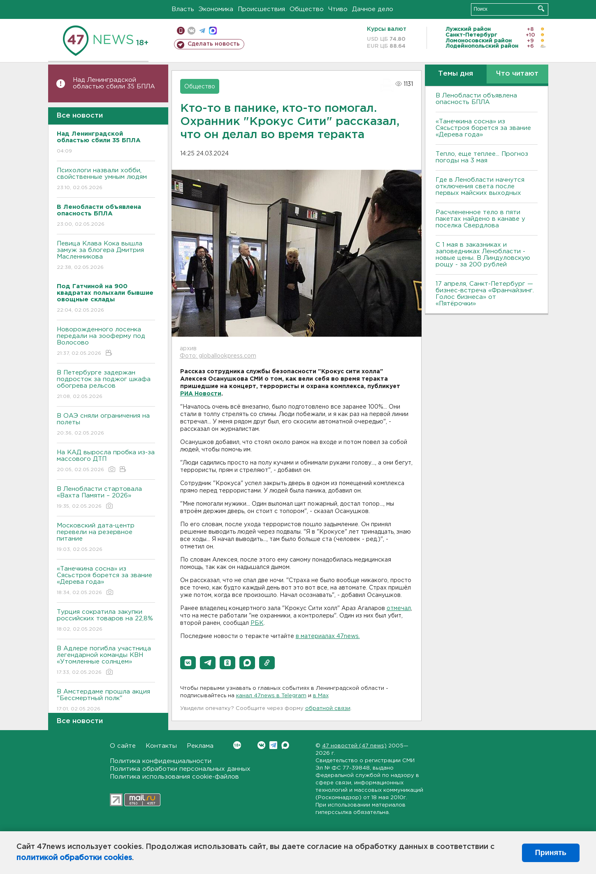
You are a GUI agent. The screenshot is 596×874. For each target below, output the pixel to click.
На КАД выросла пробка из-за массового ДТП (106, 461)
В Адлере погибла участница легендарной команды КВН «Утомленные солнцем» (106, 661)
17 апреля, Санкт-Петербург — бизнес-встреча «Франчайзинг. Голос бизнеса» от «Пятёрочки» (485, 293)
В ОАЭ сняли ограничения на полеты (106, 425)
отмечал (399, 608)
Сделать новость (214, 44)
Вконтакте (237, 745)
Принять (550, 853)
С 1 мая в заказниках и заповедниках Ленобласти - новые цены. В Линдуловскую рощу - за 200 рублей (483, 254)
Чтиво (338, 9)
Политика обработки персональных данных (180, 769)
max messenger (213, 31)
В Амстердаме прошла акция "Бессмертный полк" (106, 700)
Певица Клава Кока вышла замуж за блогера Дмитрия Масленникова (106, 256)
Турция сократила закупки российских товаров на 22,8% (106, 621)
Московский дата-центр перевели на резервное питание (106, 538)
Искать (541, 8)
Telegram (273, 745)
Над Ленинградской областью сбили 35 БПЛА (114, 83)
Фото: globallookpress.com (218, 356)
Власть (183, 9)
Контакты (161, 746)
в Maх (321, 696)
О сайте (123, 746)
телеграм (202, 31)
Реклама (200, 746)
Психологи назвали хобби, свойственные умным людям (106, 179)
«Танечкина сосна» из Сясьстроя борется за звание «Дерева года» (106, 581)
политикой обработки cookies (74, 858)
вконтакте (191, 31)
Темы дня (455, 74)
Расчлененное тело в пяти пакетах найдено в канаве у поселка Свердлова (480, 219)
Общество (307, 9)
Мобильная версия (181, 31)
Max (285, 745)
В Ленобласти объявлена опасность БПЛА (476, 99)
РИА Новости (200, 393)
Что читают (517, 74)
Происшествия (261, 9)
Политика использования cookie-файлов (174, 776)
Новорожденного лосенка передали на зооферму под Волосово (106, 342)
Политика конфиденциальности (160, 761)
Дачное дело (372, 9)
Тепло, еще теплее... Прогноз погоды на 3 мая (482, 157)
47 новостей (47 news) (354, 746)
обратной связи (327, 708)
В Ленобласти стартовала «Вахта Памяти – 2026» (106, 498)
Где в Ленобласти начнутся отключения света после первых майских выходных (480, 186)
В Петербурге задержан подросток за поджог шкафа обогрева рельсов (106, 385)
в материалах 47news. (328, 636)
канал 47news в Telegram (271, 696)
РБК (257, 623)
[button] (188, 662)
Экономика (216, 9)
